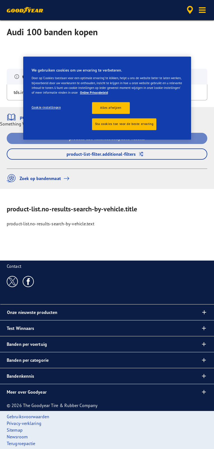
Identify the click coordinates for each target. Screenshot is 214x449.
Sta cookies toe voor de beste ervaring (124, 124)
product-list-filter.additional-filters (107, 154)
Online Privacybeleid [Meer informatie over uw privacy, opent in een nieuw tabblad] (94, 92)
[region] (107, 98)
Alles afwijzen (110, 108)
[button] (202, 10)
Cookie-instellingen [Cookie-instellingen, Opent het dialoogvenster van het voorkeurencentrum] (46, 107)
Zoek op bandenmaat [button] (39, 178)
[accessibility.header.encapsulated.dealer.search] (190, 10)
